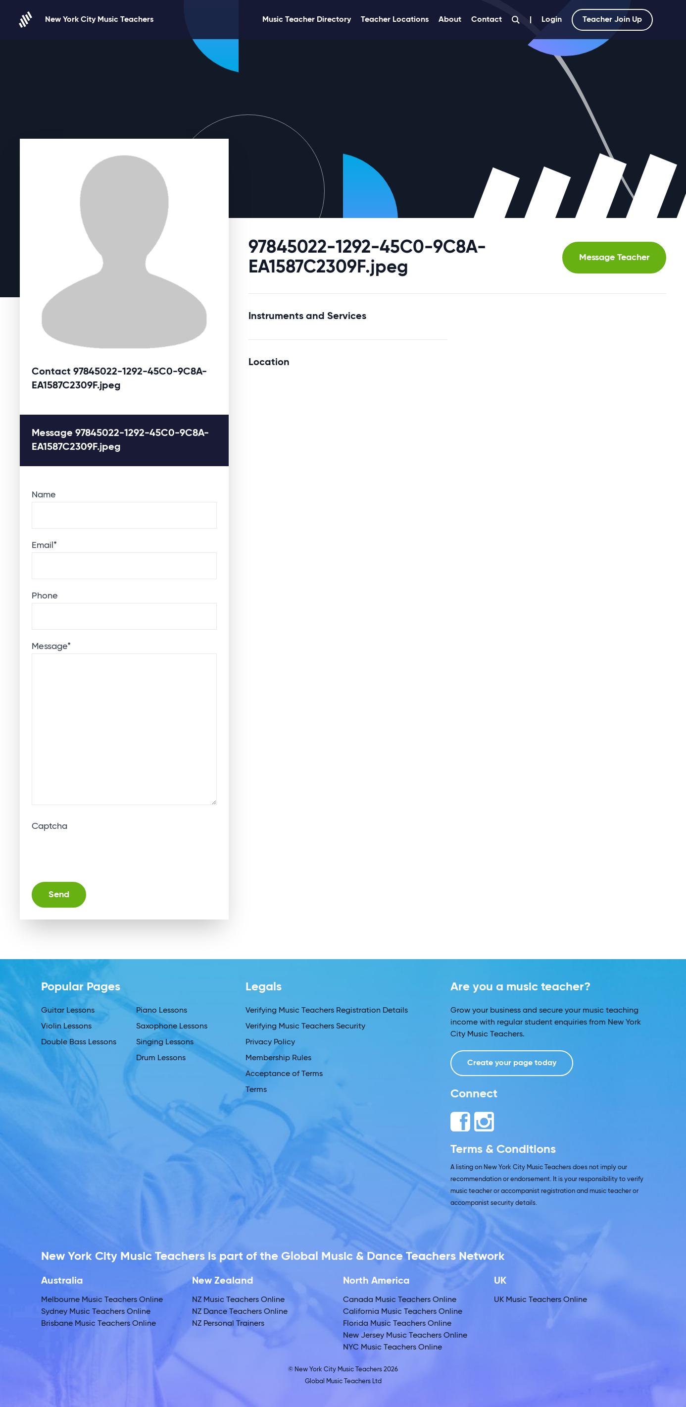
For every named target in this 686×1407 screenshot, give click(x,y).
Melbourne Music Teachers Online (102, 1300)
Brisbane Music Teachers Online (98, 1324)
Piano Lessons (161, 1011)
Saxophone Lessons (171, 1026)
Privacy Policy (270, 1042)
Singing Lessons (165, 1042)
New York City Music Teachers (86, 19)
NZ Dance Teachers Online (240, 1312)
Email (44, 545)
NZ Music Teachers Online (238, 1300)
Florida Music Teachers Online (397, 1324)
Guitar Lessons (68, 1011)
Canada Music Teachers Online (399, 1300)
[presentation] (107, 852)
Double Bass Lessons (78, 1042)
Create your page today (511, 1063)
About (450, 20)
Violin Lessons (66, 1026)
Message (51, 646)
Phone (45, 596)
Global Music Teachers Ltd (343, 1381)
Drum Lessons (161, 1058)
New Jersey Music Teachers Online (405, 1336)
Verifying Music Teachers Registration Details (326, 1011)
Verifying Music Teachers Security (305, 1026)
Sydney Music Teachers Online (95, 1312)
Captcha (49, 826)
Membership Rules (278, 1058)
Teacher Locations (395, 20)
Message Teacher (614, 257)
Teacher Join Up (612, 20)
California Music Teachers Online (402, 1312)
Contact (486, 20)
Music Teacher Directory (306, 20)
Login (551, 20)
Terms (256, 1090)
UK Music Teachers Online (540, 1300)
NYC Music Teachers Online (392, 1348)
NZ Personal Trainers (228, 1324)
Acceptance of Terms (284, 1074)
